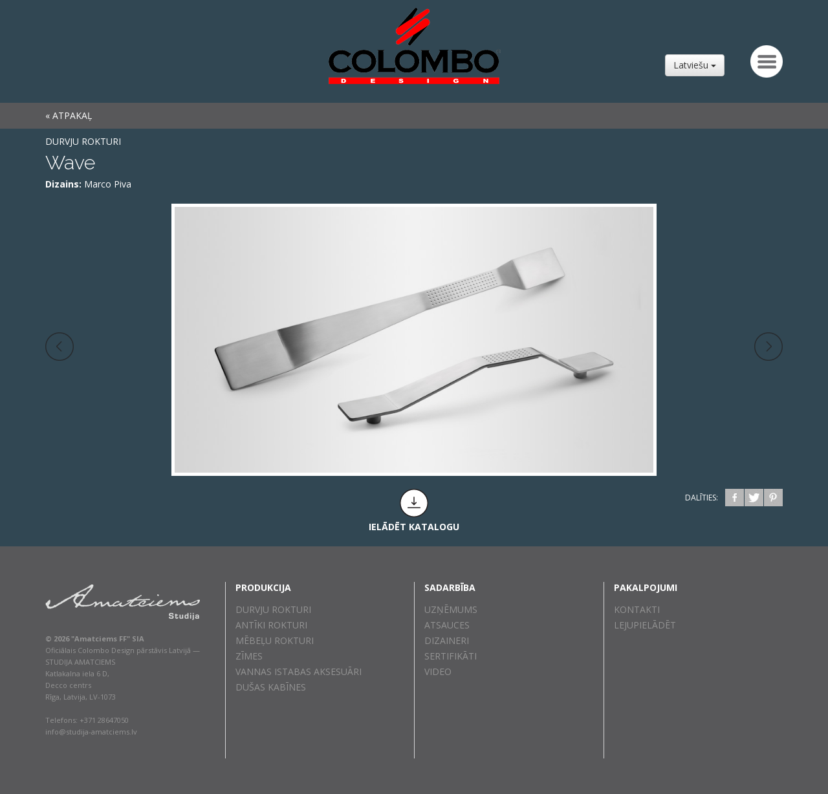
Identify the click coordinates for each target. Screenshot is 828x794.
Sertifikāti (450, 656)
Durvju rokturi (83, 141)
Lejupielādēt (645, 625)
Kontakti (637, 609)
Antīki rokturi (271, 625)
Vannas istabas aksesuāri (298, 671)
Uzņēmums (450, 609)
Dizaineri (446, 640)
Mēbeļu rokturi (274, 640)
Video (438, 671)
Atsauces (447, 625)
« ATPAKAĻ (68, 115)
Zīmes (249, 656)
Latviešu (694, 65)
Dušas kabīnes (270, 687)
